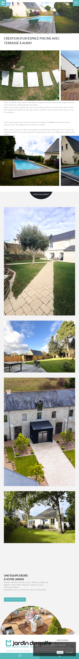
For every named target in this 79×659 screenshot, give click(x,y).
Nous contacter (15, 600)
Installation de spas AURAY (26, 561)
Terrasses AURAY (10, 561)
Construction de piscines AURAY (34, 556)
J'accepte (60, 652)
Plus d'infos (69, 650)
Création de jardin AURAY (13, 556)
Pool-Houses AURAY (55, 556)
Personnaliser (69, 652)
